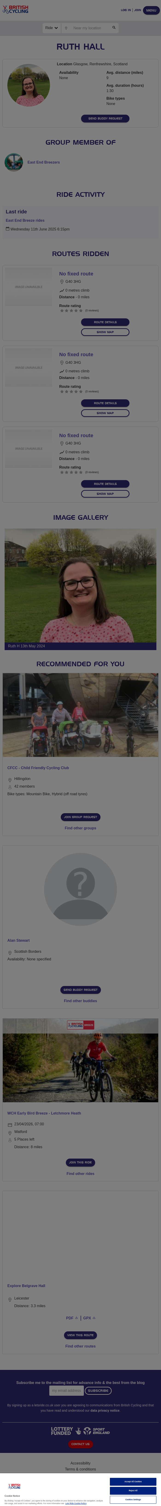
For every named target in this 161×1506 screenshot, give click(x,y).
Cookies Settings (133, 1500)
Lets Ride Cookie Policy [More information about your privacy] (76, 1504)
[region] (80, 1489)
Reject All (133, 1491)
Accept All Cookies (133, 1482)
